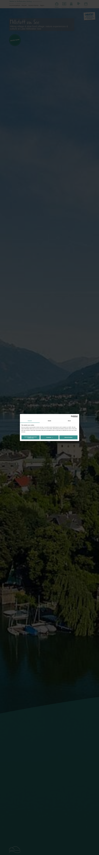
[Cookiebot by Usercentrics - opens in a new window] (72, 416)
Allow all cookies (68, 437)
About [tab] (69, 420)
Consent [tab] (30, 420)
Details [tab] (49, 420)
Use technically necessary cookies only (30, 437)
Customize (49, 437)
